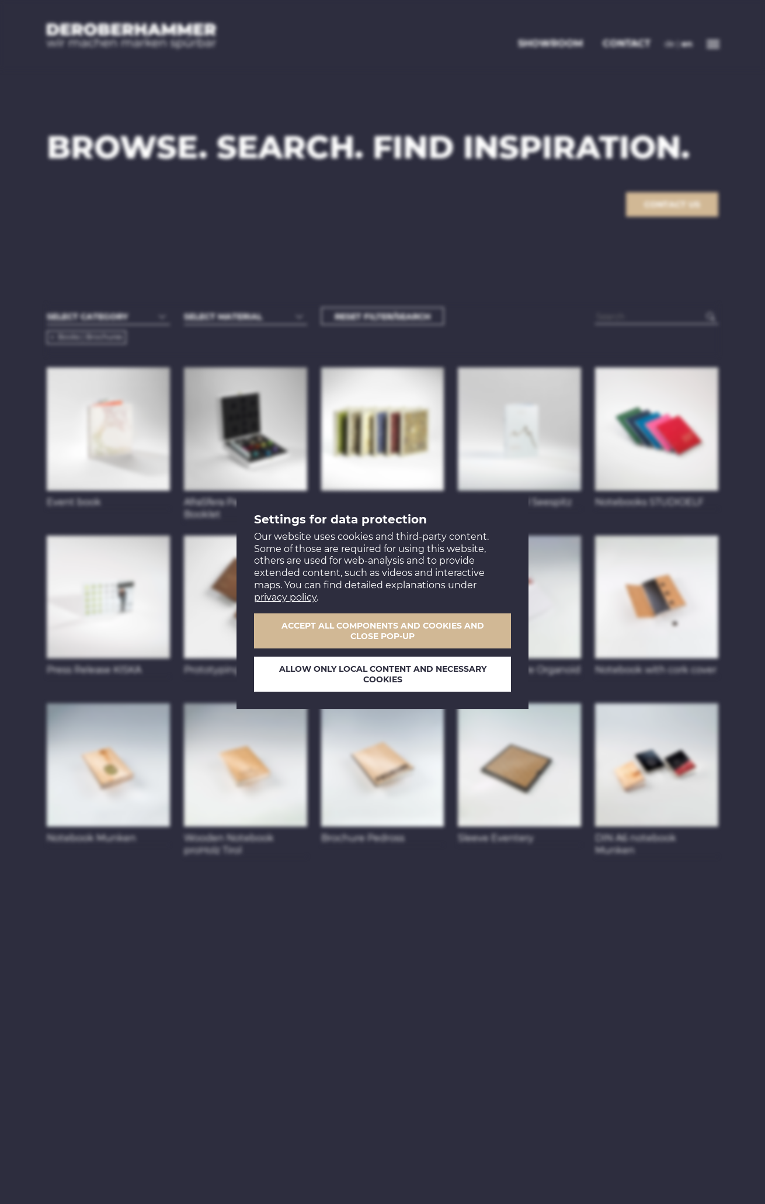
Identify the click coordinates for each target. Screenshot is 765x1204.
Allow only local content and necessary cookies (382, 674)
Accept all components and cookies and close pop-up (382, 630)
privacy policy (285, 597)
